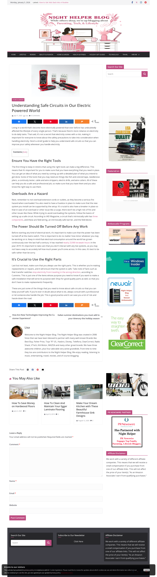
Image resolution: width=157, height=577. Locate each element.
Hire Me (134, 55)
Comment (14, 444)
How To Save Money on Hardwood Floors (23, 404)
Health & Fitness (79, 55)
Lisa (26, 116)
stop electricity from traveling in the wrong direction (56, 272)
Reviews (33, 55)
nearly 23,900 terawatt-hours (76, 242)
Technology (114, 55)
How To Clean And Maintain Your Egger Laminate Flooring (55, 406)
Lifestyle (23, 55)
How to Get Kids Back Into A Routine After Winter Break (53, 3)
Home (13, 55)
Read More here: (67, 573)
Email (12, 493)
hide (24, 152)
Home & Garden (63, 55)
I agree (146, 570)
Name (13, 481)
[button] (138, 54)
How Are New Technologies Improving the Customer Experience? (32, 317)
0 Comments (34, 116)
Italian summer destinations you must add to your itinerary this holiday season (80, 317)
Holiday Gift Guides (97, 55)
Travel (125, 55)
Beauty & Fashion (46, 55)
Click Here (78, 541)
